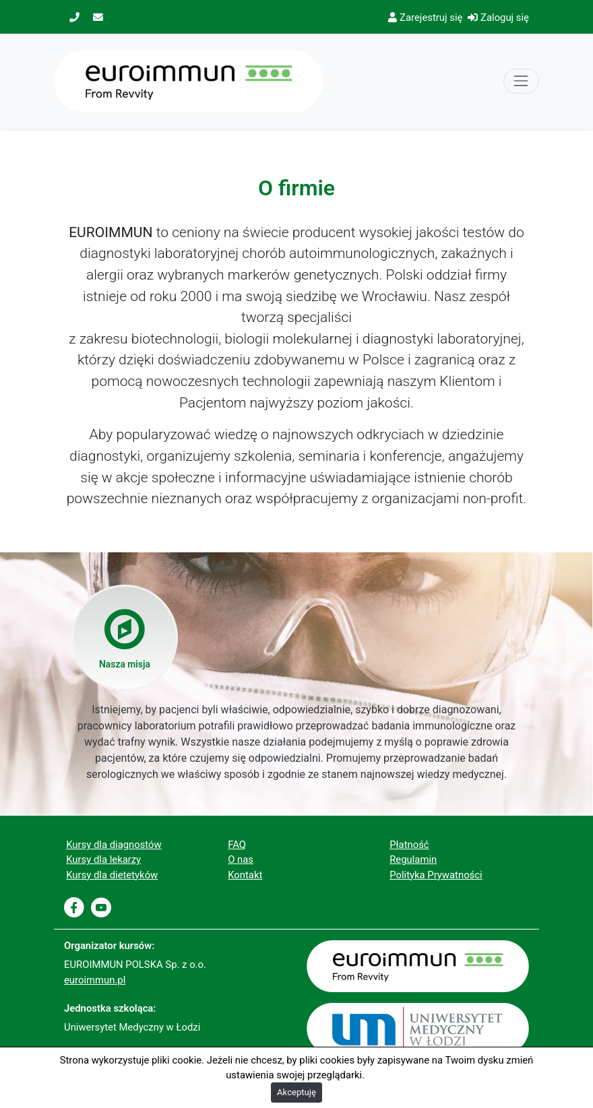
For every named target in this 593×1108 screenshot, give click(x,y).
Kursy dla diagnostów (114, 845)
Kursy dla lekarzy (103, 859)
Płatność (409, 845)
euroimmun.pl (94, 980)
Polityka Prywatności (435, 875)
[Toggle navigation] (521, 81)
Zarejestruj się (425, 17)
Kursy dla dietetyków (112, 875)
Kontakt (245, 875)
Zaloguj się (498, 17)
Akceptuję (296, 1092)
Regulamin (413, 859)
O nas (240, 859)
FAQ (237, 845)
